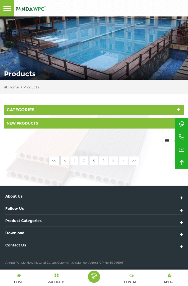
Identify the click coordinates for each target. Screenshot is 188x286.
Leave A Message (94, 276)
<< (54, 160)
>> (134, 160)
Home (11, 87)
